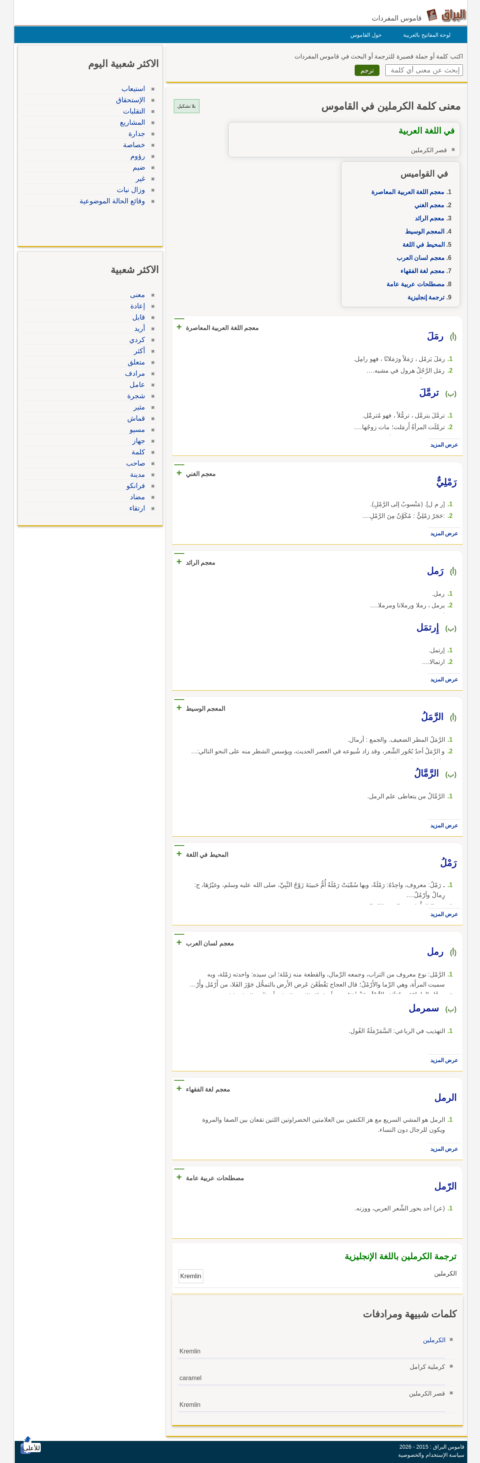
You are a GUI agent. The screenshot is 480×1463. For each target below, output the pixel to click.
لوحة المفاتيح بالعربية (425, 35)
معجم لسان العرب (419, 257)
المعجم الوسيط (422, 231)
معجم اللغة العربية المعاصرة (405, 192)
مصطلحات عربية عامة (414, 284)
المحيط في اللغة (421, 244)
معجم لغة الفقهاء (421, 271)
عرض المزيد (442, 445)
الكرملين (432, 1340)
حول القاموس (364, 35)
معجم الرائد (427, 218)
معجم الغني (427, 205)
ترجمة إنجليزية (423, 297)
